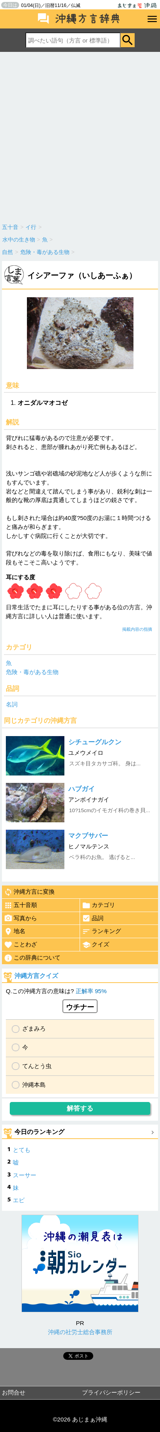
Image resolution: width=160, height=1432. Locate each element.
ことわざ (20, 944)
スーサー (24, 1175)
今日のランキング (39, 1132)
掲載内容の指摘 (137, 629)
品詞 (92, 918)
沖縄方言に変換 (29, 892)
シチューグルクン (94, 742)
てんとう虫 (37, 1066)
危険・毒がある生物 (32, 672)
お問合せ (13, 1392)
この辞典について (32, 958)
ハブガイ (81, 789)
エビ (19, 1200)
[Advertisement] (80, 136)
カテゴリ (98, 905)
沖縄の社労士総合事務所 (80, 1332)
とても (21, 1149)
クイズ (95, 944)
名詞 (12, 704)
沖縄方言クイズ (36, 975)
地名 (14, 931)
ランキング (101, 931)
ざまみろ (34, 1028)
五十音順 (20, 905)
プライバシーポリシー (111, 1392)
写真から (20, 918)
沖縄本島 (34, 1084)
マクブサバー (88, 835)
